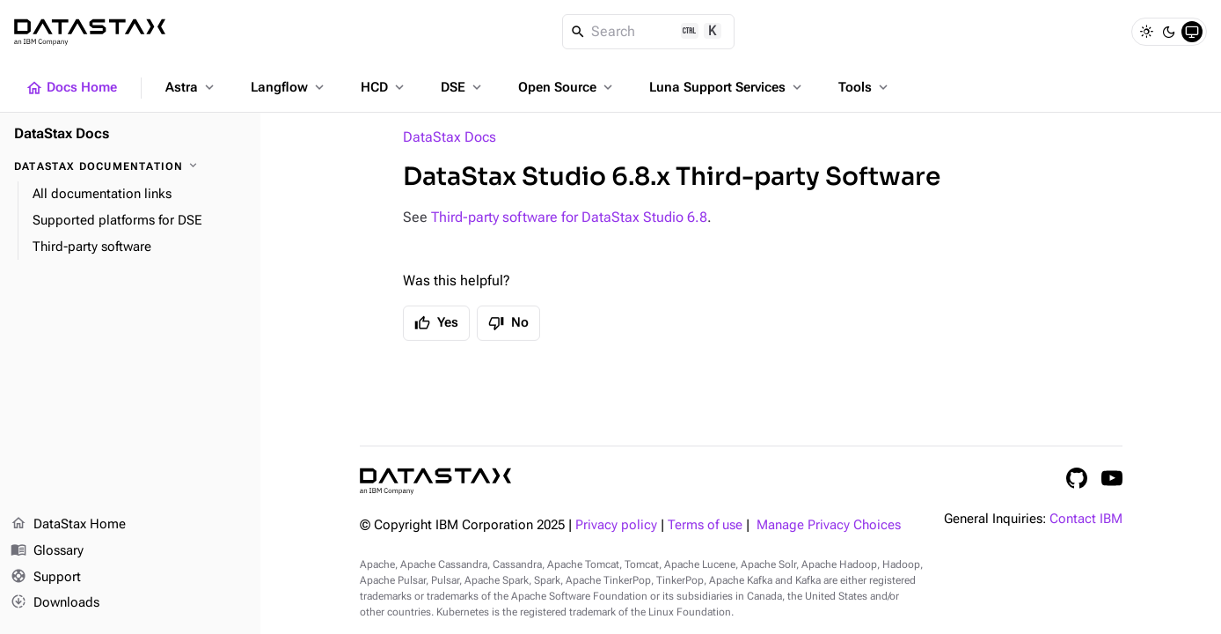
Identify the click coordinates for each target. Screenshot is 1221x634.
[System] (1192, 31)
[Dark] (1169, 31)
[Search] (648, 31)
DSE (463, 87)
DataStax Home (68, 524)
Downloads (55, 603)
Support (46, 577)
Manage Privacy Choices (829, 525)
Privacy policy (616, 525)
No (508, 323)
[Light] (1146, 31)
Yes (436, 323)
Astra (191, 87)
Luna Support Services (727, 87)
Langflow (289, 87)
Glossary (47, 551)
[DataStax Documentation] (130, 166)
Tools (864, 87)
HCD (384, 87)
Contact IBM (1085, 519)
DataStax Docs (449, 137)
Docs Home (71, 88)
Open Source (567, 87)
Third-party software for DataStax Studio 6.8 (569, 217)
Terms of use (705, 525)
